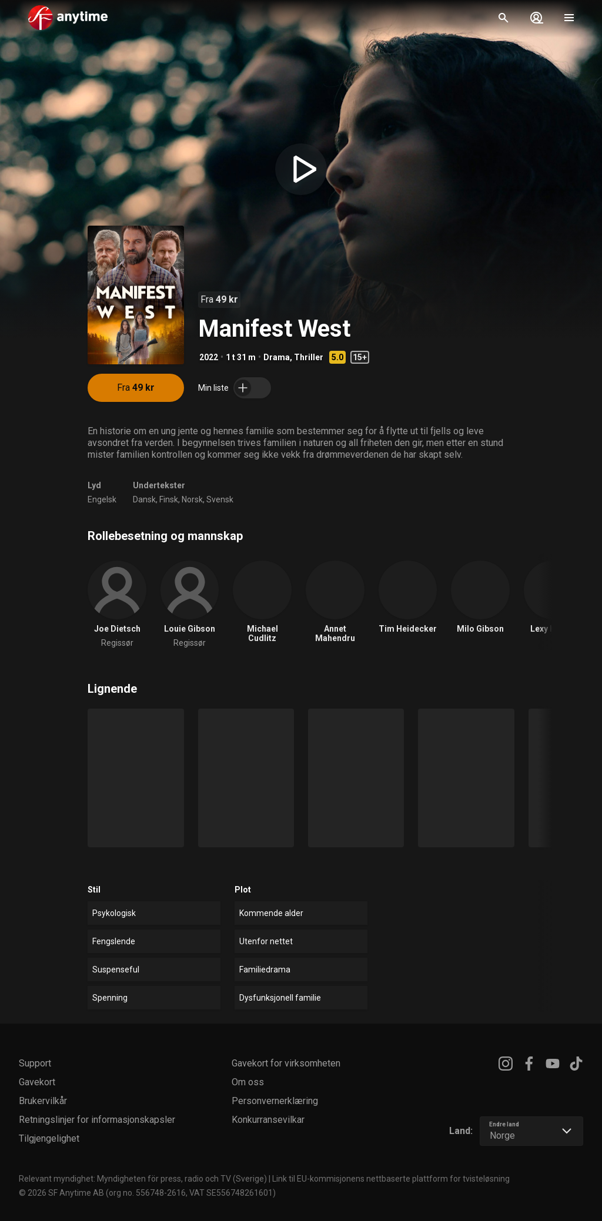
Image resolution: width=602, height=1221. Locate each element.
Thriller (308, 357)
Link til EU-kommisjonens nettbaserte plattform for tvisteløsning (391, 1178)
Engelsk (102, 499)
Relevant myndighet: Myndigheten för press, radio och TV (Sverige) (143, 1178)
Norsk (192, 499)
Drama (276, 357)
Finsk (168, 499)
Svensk (219, 499)
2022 (208, 357)
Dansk (144, 499)
